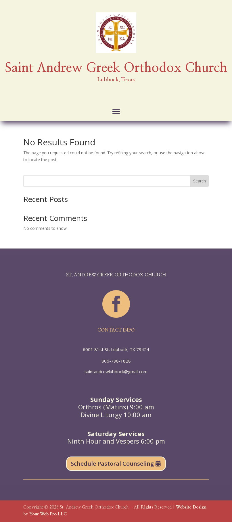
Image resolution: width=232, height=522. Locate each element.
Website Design (191, 507)
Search (199, 181)
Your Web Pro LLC (48, 514)
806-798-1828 (116, 361)
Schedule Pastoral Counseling (112, 463)
